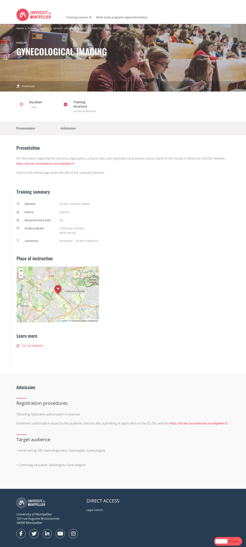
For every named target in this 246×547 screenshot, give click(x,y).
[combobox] (221, 541)
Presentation (25, 128)
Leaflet (64, 320)
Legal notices (94, 510)
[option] (234, 541)
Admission (68, 128)
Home (20, 28)
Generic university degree (69, 28)
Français (234, 541)
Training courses (77, 17)
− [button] (21, 276)
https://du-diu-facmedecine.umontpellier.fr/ (45, 163)
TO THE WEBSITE (30, 346)
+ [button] (21, 271)
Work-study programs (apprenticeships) (121, 17)
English (221, 541)
